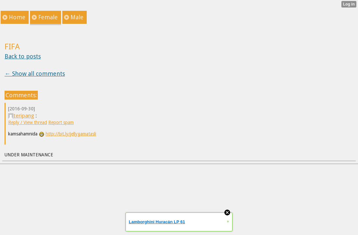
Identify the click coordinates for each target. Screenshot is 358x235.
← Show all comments (35, 73)
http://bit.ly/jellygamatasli (71, 133)
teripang (21, 115)
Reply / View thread (27, 122)
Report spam (61, 122)
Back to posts (23, 56)
